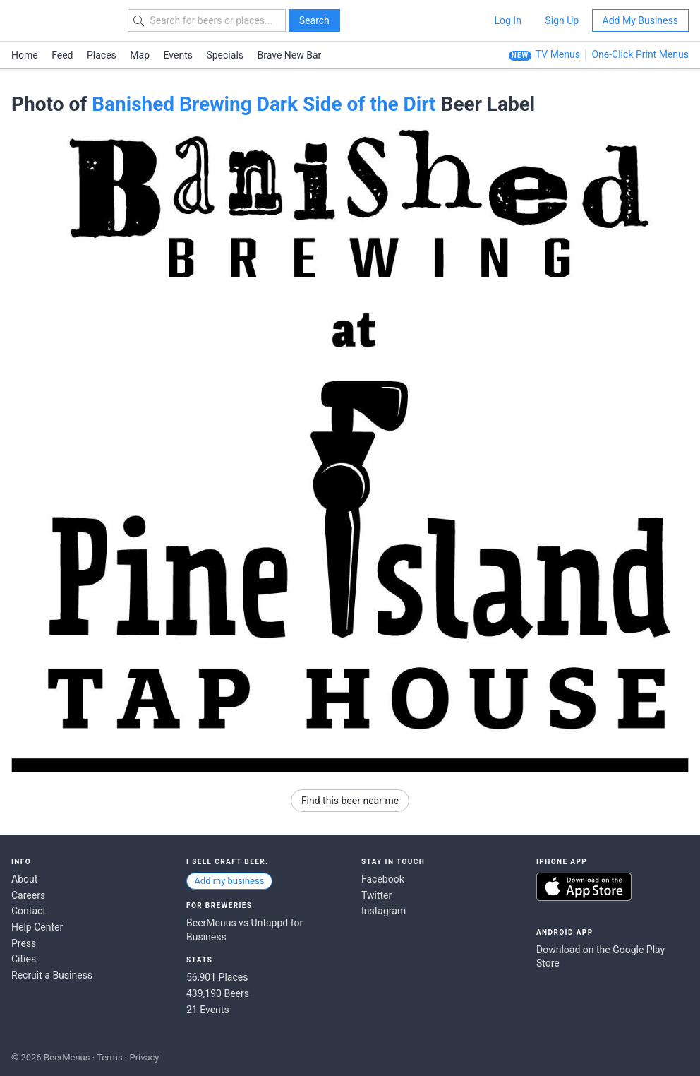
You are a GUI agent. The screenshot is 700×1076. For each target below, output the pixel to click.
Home (24, 55)
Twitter (376, 895)
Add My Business (640, 20)
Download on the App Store (584, 887)
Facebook (382, 879)
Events (178, 55)
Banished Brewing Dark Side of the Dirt (263, 104)
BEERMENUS (61, 20)
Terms (110, 1057)
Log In (507, 20)
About (24, 879)
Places (101, 55)
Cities (23, 958)
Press (23, 943)
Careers (28, 895)
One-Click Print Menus (640, 54)
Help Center (37, 927)
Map (140, 55)
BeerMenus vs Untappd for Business (244, 930)
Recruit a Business (51, 975)
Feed (62, 55)
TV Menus (558, 54)
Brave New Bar (290, 55)
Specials (224, 55)
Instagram (383, 910)
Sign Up (562, 20)
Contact (28, 910)
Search (314, 20)
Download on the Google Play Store (600, 956)
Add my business (229, 880)
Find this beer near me (350, 800)
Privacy (144, 1057)
